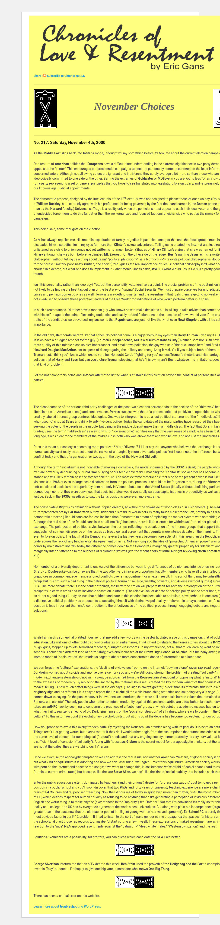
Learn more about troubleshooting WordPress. (67, 906)
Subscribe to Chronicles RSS (66, 76)
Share (37, 76)
